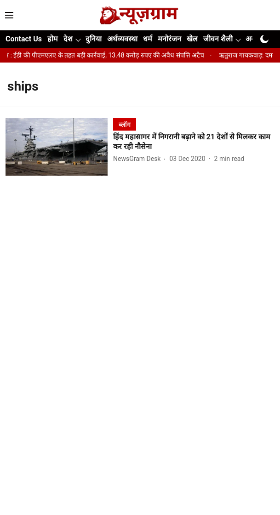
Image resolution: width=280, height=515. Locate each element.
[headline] (193, 142)
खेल (192, 38)
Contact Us (24, 38)
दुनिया (94, 38)
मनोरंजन (169, 38)
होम (52, 38)
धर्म (147, 38)
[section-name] (124, 124)
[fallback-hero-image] (59, 147)
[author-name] (138, 159)
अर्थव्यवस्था (122, 38)
